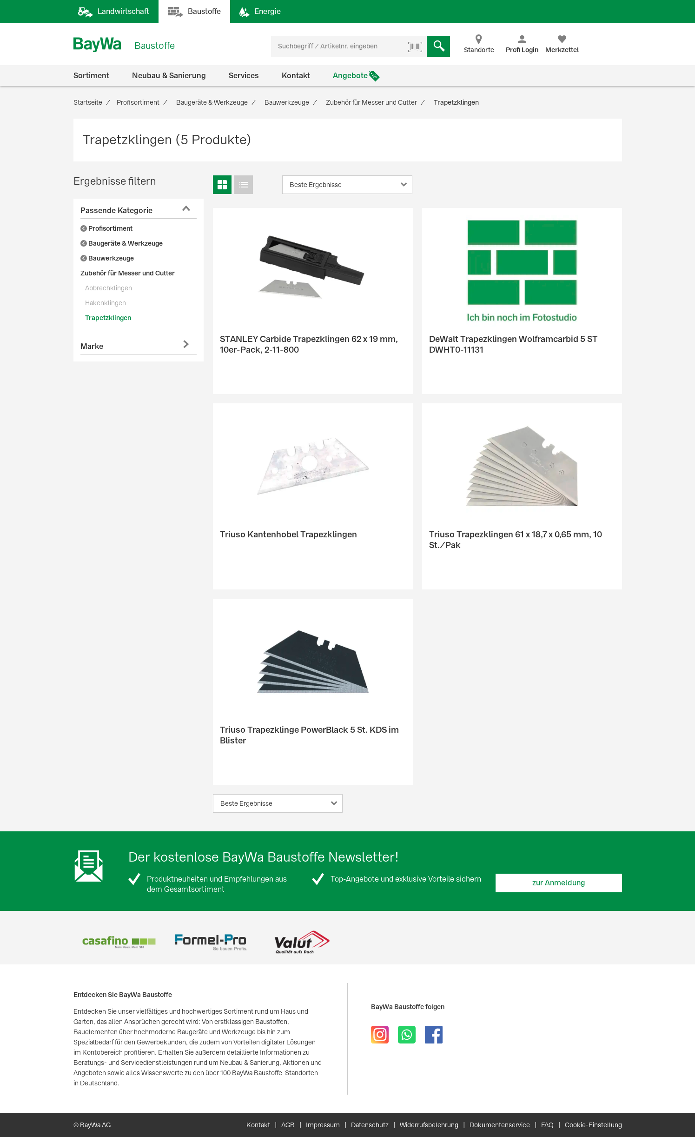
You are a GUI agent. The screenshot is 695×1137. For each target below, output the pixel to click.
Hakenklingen (105, 303)
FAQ (547, 1125)
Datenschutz (370, 1125)
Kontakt (296, 75)
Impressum (323, 1125)
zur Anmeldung (558, 883)
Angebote (350, 75)
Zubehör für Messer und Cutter (127, 273)
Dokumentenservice (500, 1125)
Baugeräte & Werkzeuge (121, 243)
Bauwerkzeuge (107, 258)
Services (244, 75)
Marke (91, 346)
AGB (288, 1125)
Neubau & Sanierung (169, 75)
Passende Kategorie (116, 210)
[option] (119, 942)
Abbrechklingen (108, 288)
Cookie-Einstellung (593, 1125)
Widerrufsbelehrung (429, 1125)
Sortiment (91, 75)
